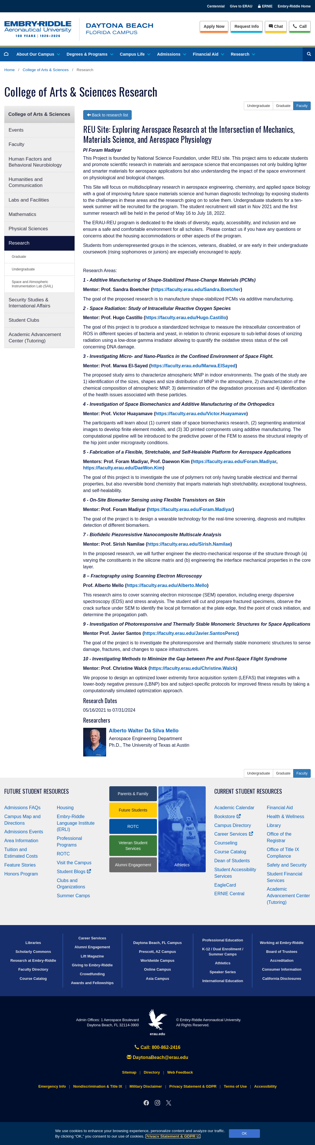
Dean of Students (232, 860)
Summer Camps (73, 895)
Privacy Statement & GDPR (173, 1136)
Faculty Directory (33, 969)
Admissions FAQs (22, 807)
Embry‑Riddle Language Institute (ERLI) (76, 823)
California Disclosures (281, 978)
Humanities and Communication (25, 182)
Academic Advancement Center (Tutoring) (35, 337)
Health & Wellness (285, 816)
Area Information (21, 840)
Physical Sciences (28, 228)
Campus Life (135, 54)
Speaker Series (222, 972)
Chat (276, 26)
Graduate (19, 257)
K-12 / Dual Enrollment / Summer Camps (222, 951)
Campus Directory (232, 825)
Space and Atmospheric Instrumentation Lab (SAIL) (32, 284)
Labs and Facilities (29, 200)
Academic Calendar (234, 807)
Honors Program (21, 873)
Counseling (225, 842)
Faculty (16, 144)
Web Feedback (180, 1072)
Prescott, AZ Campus (157, 951)
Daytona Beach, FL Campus (157, 943)
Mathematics (22, 214)
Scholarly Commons (33, 951)
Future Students (133, 810)
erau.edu (157, 1022)
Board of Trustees (282, 951)
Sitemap (129, 1072)
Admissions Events (23, 831)
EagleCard (225, 885)
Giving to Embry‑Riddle (92, 965)
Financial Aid (208, 54)
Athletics (222, 963)
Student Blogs (74, 871)
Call (300, 26)
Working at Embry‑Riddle (282, 943)
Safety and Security (287, 865)
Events (16, 130)
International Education (222, 981)
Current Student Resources (248, 791)
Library (274, 825)
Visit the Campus (74, 862)
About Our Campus (37, 54)
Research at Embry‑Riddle (33, 960)
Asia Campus (157, 978)
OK (244, 1134)
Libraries (33, 943)
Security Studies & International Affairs (29, 303)
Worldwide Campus (158, 960)
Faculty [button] (302, 106)
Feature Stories (20, 865)
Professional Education (222, 940)
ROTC (63, 853)
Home (9, 70)
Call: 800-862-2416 (157, 1047)
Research (242, 54)
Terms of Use (235, 1086)
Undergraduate (23, 269)
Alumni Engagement (133, 865)
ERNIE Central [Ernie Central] (229, 893)
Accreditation (281, 960)
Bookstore (227, 816)
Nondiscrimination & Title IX (97, 1086)
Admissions (171, 54)
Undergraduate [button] (258, 106)
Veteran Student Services (133, 845)
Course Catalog (230, 851)
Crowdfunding (92, 974)
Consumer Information (281, 969)
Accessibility (265, 1086)
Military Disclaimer (145, 1086)
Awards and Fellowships (92, 983)
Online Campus (157, 969)
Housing (65, 807)
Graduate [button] (283, 106)
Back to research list (107, 115)
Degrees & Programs (89, 54)
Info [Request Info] (246, 26)
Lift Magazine (92, 956)
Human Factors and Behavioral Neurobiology (35, 162)
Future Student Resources (36, 791)
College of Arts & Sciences (46, 70)
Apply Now (214, 26)
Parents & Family (133, 793)
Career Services (233, 834)
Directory (152, 1072)
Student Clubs (24, 320)
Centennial (216, 6)
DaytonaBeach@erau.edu (157, 1057)
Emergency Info (52, 1086)
